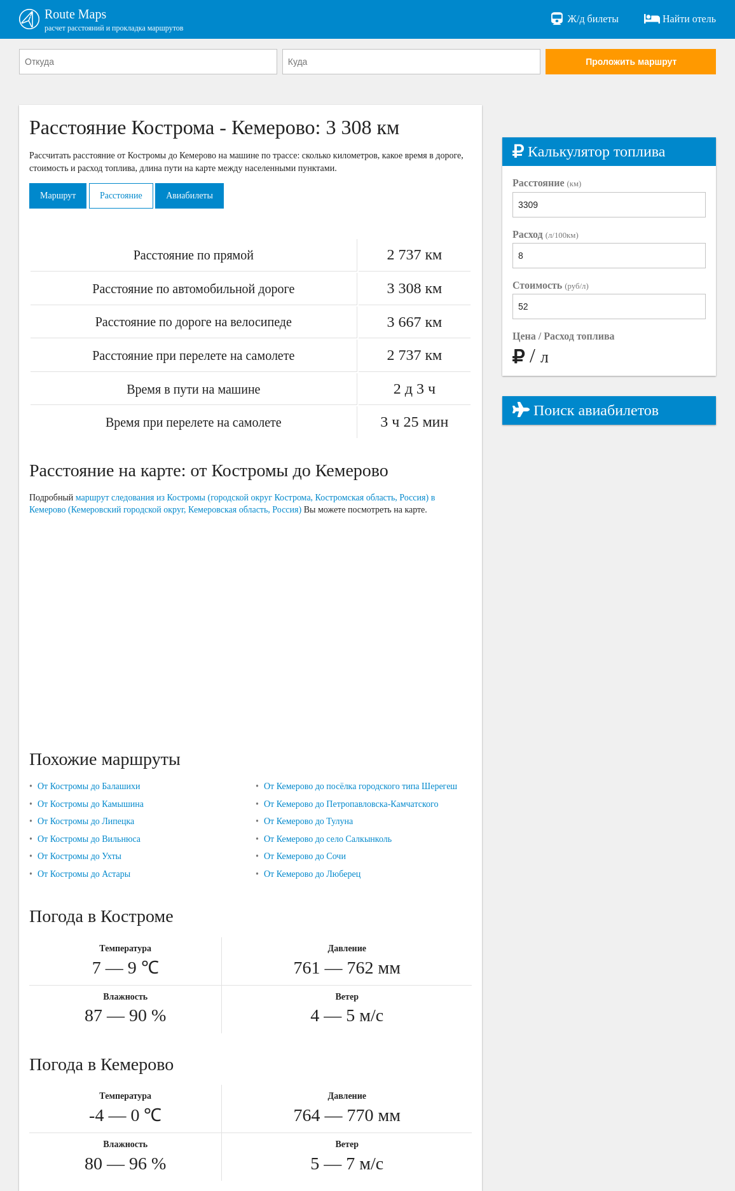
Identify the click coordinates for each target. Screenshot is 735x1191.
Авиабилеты (189, 195)
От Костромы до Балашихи (89, 786)
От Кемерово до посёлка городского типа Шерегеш (360, 786)
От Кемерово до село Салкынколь (328, 839)
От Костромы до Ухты (79, 856)
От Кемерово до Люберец (312, 874)
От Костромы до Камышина (91, 804)
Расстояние (121, 195)
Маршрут (58, 195)
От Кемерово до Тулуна (308, 821)
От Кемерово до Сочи (305, 856)
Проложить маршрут (631, 62)
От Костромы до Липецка (86, 821)
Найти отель (680, 19)
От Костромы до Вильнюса (89, 839)
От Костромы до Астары (84, 874)
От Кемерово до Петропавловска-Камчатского (351, 804)
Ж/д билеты (584, 19)
